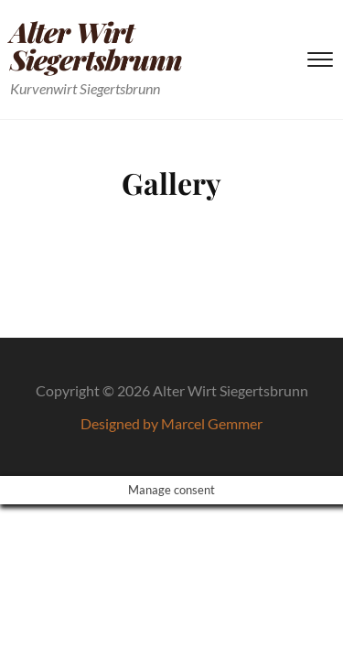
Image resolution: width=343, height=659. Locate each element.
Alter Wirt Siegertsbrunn (96, 46)
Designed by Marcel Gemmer (171, 423)
